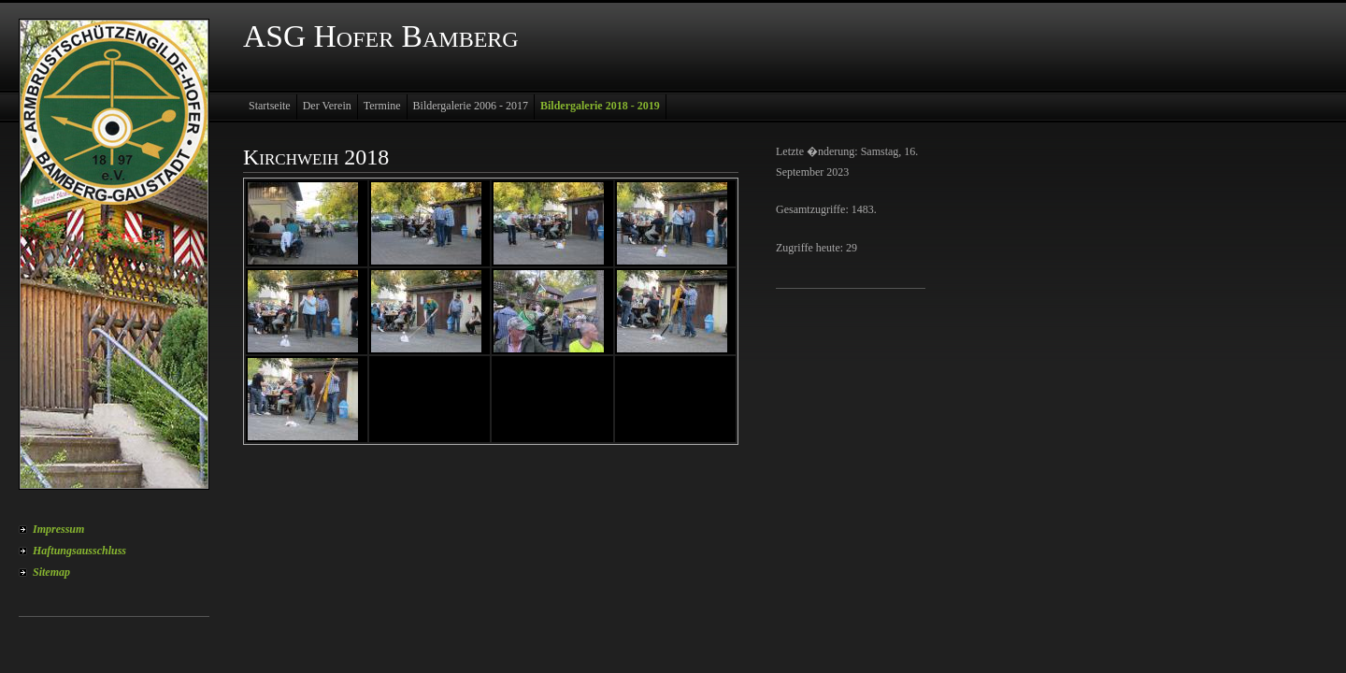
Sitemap (51, 572)
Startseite (270, 105)
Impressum (58, 529)
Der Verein (327, 105)
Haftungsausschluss (79, 550)
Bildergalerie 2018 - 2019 (600, 105)
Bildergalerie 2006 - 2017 (470, 105)
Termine (382, 105)
